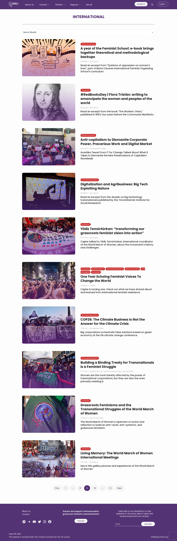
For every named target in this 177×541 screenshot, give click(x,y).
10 (95, 488)
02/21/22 (84, 107)
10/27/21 (84, 418)
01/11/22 (84, 237)
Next (119, 488)
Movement (85, 90)
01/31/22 (84, 148)
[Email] (128, 524)
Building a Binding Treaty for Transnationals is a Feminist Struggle (117, 364)
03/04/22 (84, 61)
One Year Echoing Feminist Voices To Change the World (111, 278)
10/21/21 (84, 462)
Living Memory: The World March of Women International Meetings (117, 455)
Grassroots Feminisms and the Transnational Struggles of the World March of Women (117, 409)
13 (110, 488)
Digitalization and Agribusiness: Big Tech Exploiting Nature (114, 186)
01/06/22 (84, 285)
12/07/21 (84, 328)
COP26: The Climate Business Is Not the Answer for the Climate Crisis (113, 321)
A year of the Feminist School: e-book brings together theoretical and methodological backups (117, 52)
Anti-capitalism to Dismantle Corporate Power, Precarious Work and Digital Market (116, 141)
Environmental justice (90, 180)
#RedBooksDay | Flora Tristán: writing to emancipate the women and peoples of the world (116, 98)
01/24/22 (84, 193)
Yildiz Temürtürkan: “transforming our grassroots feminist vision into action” (112, 231)
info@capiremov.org (159, 537)
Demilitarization (98, 269)
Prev (57, 488)
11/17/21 (84, 371)
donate (81, 520)
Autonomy (85, 269)
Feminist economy (88, 44)
